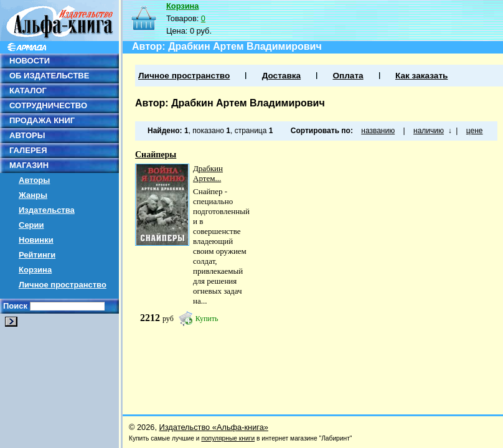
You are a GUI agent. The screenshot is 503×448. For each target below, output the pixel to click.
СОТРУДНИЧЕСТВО (48, 105)
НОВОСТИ (29, 60)
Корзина (35, 269)
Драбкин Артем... (208, 173)
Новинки (36, 240)
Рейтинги (37, 254)
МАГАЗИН (29, 165)
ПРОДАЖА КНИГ (42, 120)
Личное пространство (62, 284)
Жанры (33, 195)
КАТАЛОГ (28, 90)
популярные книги (228, 438)
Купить (207, 318)
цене (474, 130)
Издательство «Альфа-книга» (213, 427)
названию (378, 130)
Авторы (34, 180)
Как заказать (421, 75)
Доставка (281, 75)
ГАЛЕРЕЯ (28, 150)
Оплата (347, 75)
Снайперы (155, 154)
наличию (428, 130)
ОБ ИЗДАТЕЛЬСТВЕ (49, 75)
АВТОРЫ (27, 135)
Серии (31, 225)
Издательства (47, 210)
